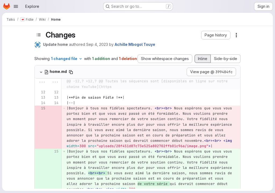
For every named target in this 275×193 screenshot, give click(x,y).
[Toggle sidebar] (38, 34)
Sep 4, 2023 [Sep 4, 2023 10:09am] (97, 44)
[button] (215, 35)
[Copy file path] (71, 72)
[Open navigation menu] (16, 6)
